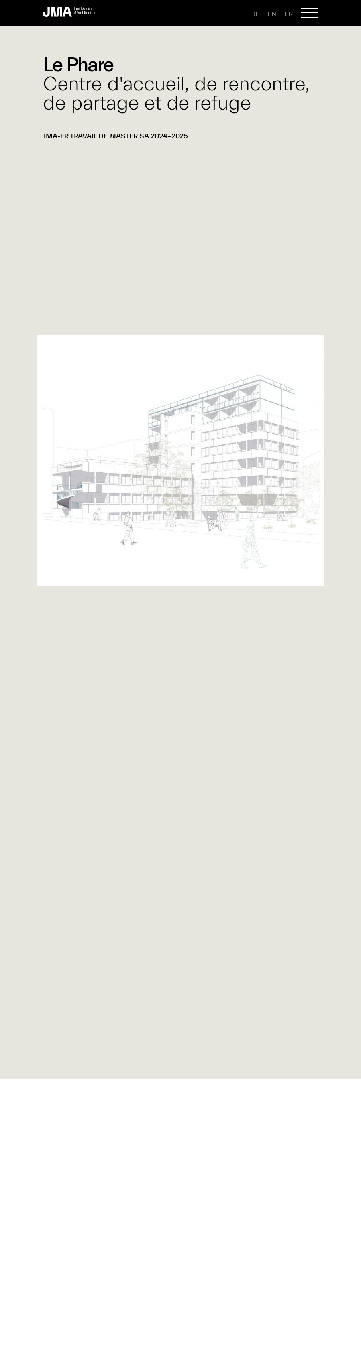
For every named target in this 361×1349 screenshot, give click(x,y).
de (254, 14)
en (272, 14)
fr (288, 14)
